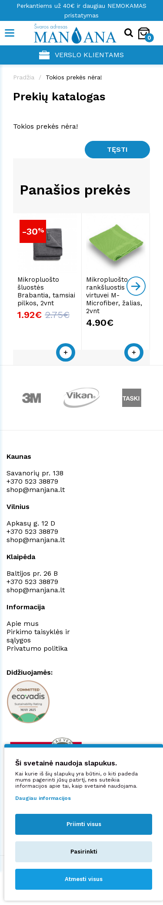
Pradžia (23, 77)
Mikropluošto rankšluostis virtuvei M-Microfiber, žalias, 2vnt (114, 295)
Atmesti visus (84, 879)
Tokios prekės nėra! (74, 77)
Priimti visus (84, 824)
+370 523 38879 (32, 481)
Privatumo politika (37, 648)
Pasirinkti (83, 851)
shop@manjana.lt (36, 489)
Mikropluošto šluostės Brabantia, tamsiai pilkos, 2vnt (46, 291)
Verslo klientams (81, 55)
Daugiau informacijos (43, 798)
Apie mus (23, 623)
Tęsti (117, 149)
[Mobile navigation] (10, 33)
